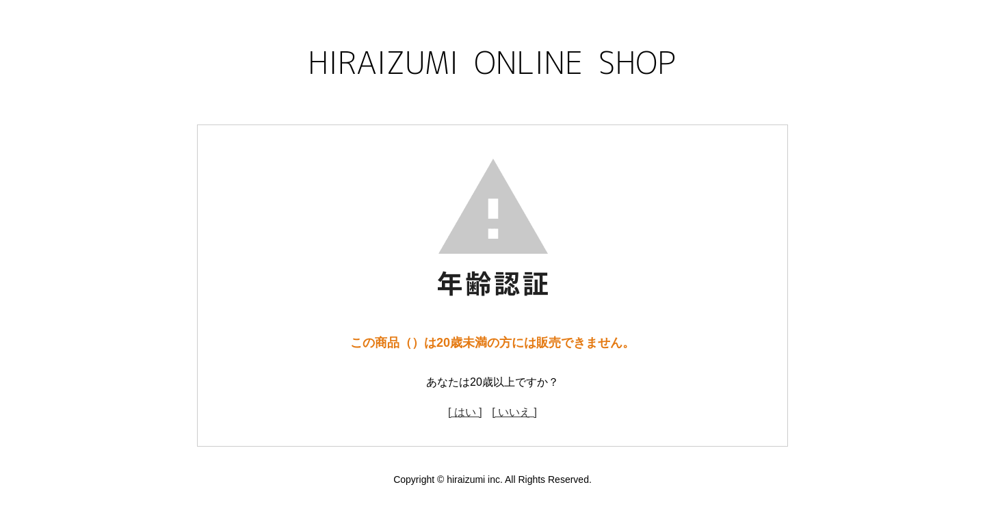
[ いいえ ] (514, 412)
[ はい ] (465, 412)
